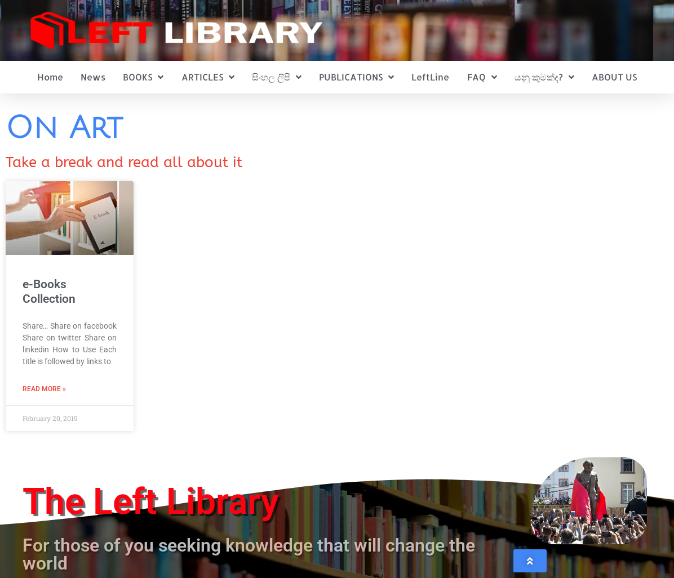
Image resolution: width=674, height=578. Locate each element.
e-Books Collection (49, 291)
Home (50, 77)
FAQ (482, 77)
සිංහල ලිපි (276, 77)
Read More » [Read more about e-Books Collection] (44, 389)
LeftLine (430, 77)
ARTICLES (207, 77)
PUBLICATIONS (356, 77)
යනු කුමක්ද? (544, 77)
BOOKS (143, 77)
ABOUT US (614, 77)
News (93, 77)
